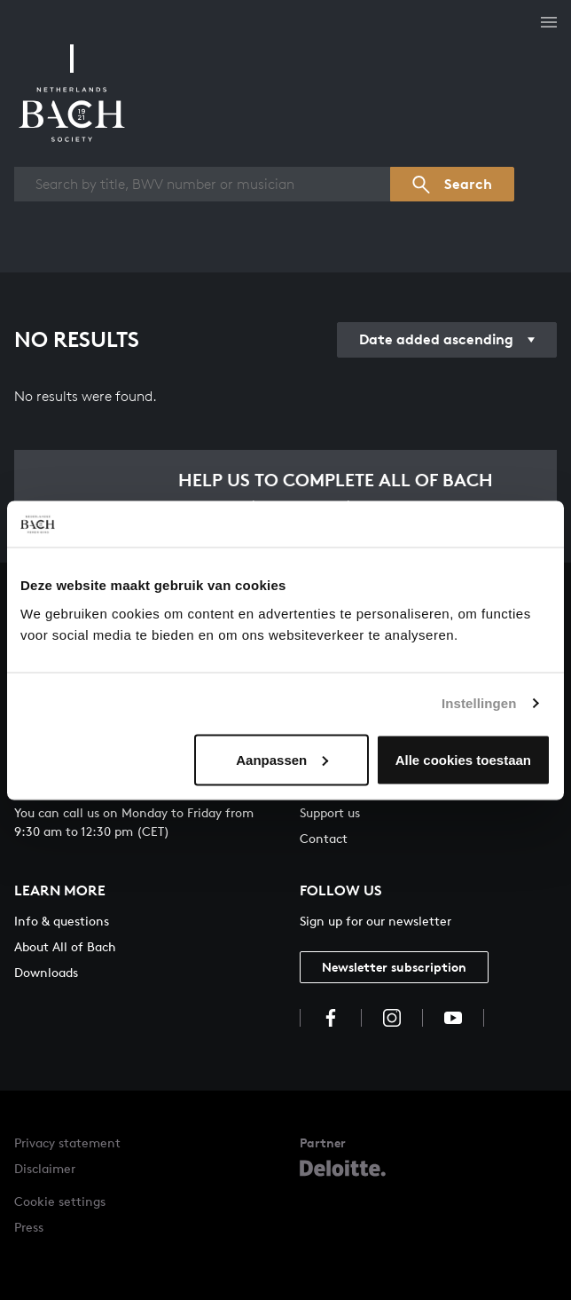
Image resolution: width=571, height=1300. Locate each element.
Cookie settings (60, 1201)
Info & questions (61, 920)
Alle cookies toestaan (463, 759)
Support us (330, 812)
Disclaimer (44, 1168)
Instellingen (479, 703)
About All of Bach (65, 946)
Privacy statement (67, 1142)
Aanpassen (282, 759)
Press (28, 1226)
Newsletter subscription (394, 966)
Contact (324, 838)
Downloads (46, 972)
